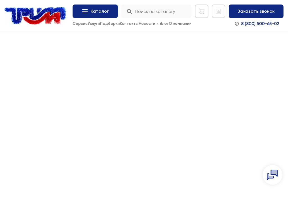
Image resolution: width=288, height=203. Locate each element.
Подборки (110, 23)
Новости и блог (153, 23)
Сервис (80, 23)
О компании (180, 23)
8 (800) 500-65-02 (260, 23)
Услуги (94, 23)
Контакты (129, 23)
